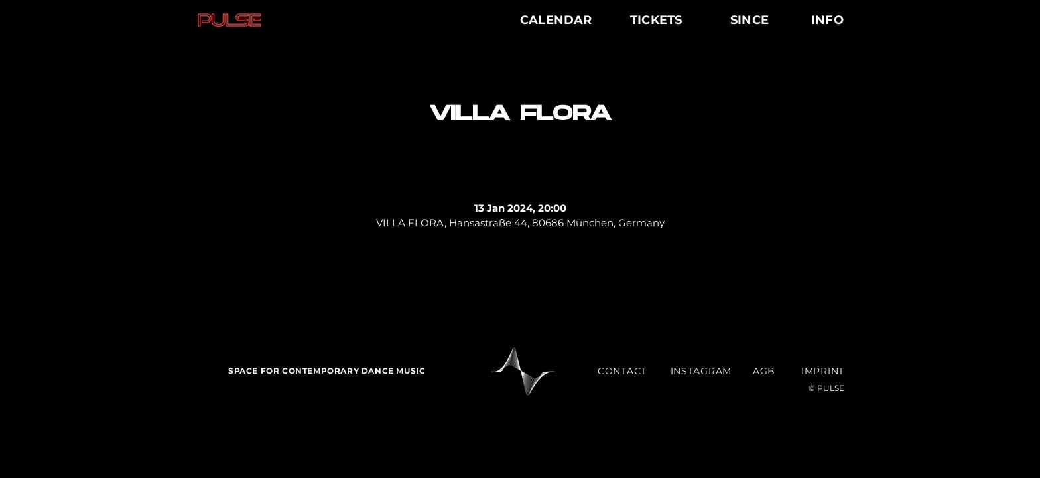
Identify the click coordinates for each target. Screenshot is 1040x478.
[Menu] (883, 20)
